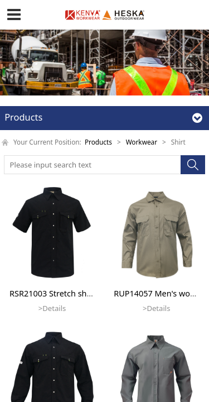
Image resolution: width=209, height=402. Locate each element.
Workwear (141, 141)
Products (98, 141)
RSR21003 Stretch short (53, 293)
